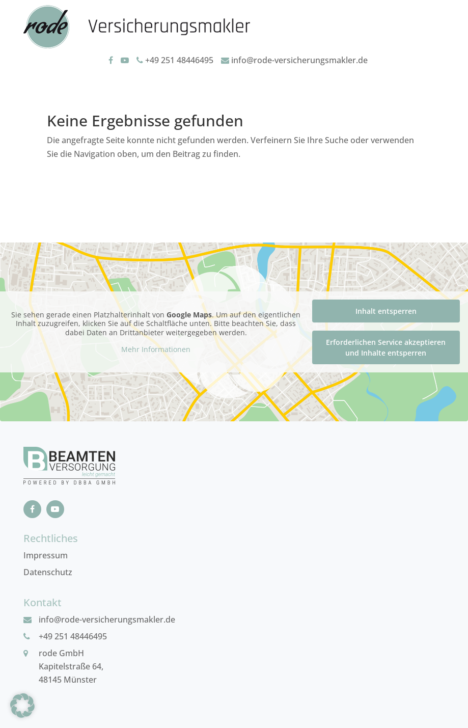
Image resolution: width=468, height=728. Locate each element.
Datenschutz (47, 572)
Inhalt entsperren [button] (386, 311)
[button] (22, 705)
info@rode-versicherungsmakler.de (294, 60)
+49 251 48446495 (174, 60)
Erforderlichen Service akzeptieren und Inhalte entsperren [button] (386, 347)
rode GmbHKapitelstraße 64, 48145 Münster (71, 666)
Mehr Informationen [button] (155, 349)
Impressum (45, 555)
